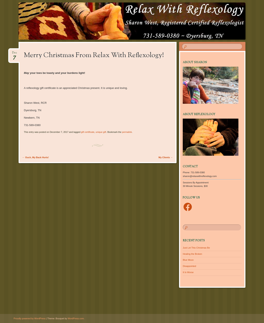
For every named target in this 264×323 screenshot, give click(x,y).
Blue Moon (188, 260)
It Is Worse (188, 272)
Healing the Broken (192, 254)
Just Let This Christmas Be (196, 247)
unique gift (101, 132)
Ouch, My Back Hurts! (35, 157)
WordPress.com (76, 318)
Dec (14, 54)
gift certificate (87, 132)
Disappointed (189, 266)
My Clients (166, 157)
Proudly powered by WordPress (29, 318)
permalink (127, 132)
